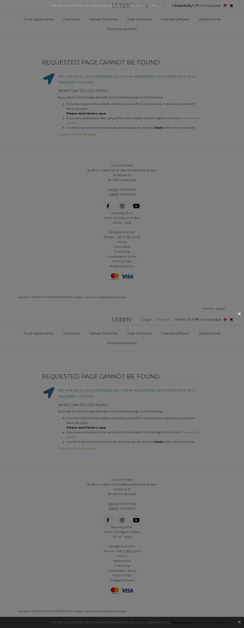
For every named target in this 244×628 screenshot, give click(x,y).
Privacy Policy (182, 6)
